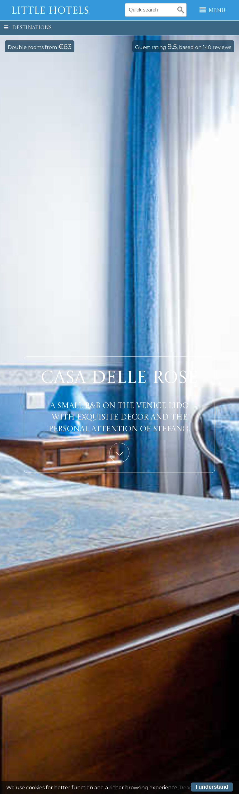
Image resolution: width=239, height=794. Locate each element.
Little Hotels (50, 11)
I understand (211, 787)
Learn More (119, 452)
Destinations (28, 27)
